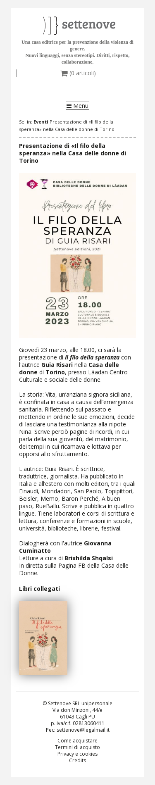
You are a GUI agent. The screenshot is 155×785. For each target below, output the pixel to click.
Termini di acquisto (77, 747)
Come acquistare (77, 740)
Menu (77, 105)
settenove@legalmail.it (83, 729)
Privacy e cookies (77, 753)
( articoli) (78, 73)
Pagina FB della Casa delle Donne (74, 569)
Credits (77, 760)
